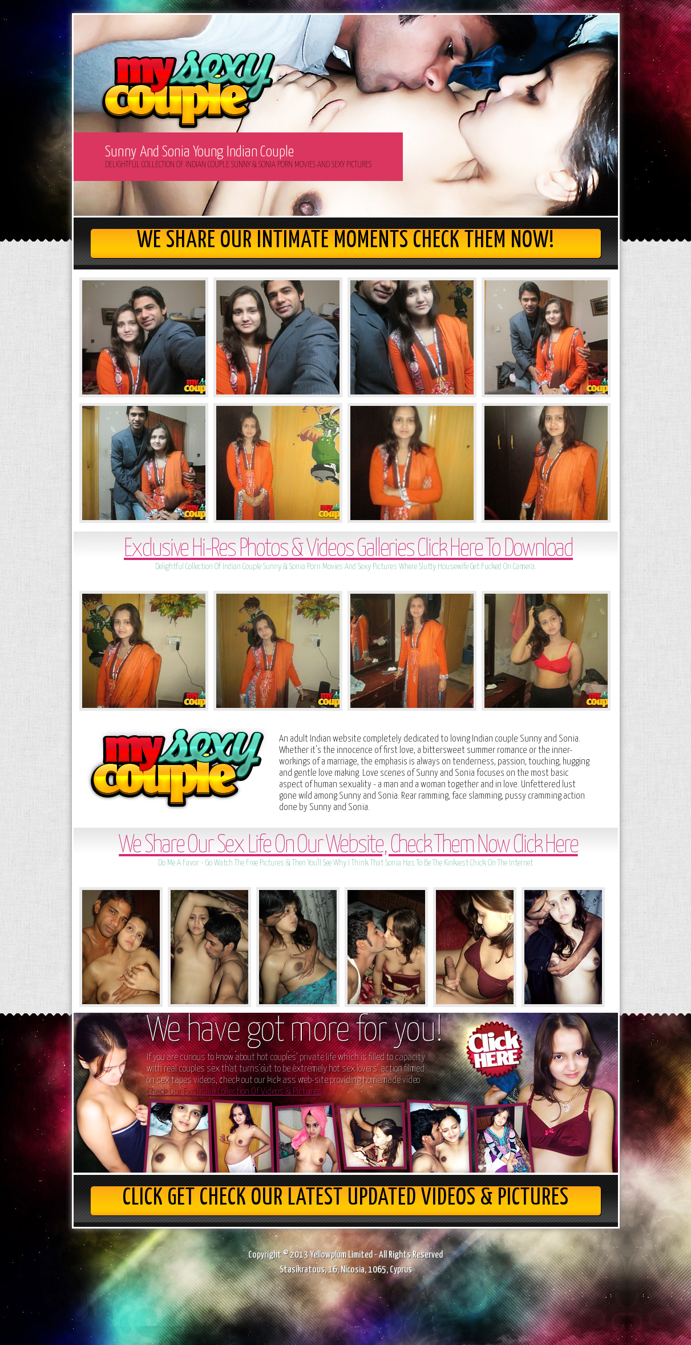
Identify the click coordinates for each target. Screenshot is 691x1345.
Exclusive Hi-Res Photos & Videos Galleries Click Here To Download (348, 549)
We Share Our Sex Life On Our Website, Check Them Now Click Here (348, 845)
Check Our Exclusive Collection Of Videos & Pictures (234, 1092)
